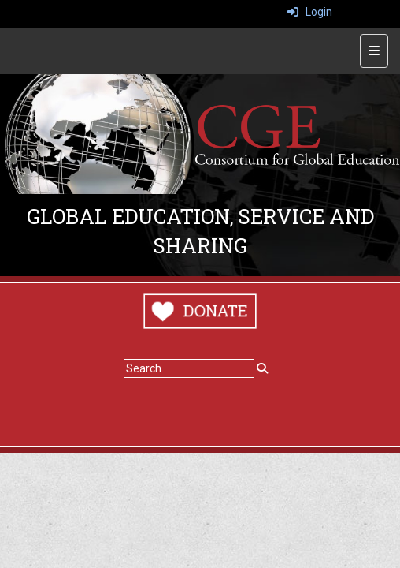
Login (309, 12)
